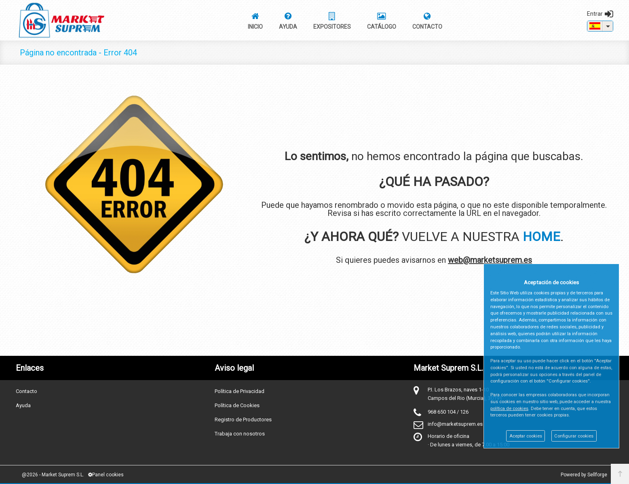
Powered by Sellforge (584, 475)
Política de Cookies (237, 405)
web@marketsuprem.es (490, 260)
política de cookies (509, 408)
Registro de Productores (243, 419)
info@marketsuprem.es (455, 424)
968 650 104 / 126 (448, 412)
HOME (541, 236)
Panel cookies (106, 475)
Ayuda (23, 405)
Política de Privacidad (239, 391)
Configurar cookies (573, 436)
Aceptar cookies (525, 436)
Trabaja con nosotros (240, 434)
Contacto (26, 391)
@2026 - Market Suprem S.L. (53, 475)
